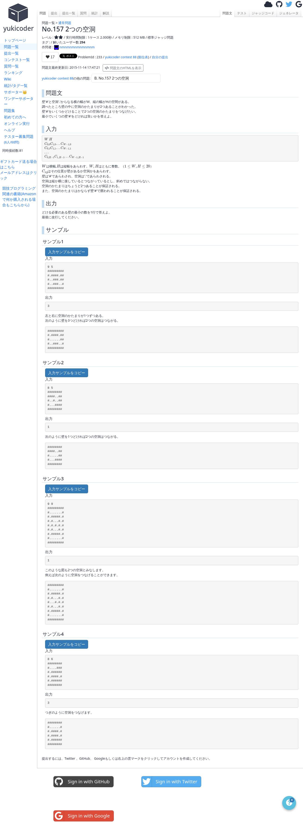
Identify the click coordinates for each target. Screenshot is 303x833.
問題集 (9, 110)
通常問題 (64, 23)
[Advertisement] (19, 277)
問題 (43, 13)
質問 (83, 13)
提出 (54, 13)
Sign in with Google (82, 816)
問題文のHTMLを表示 (123, 68)
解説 (106, 13)
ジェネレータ (289, 13)
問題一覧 (11, 46)
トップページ (15, 40)
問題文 (227, 13)
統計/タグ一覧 (16, 85)
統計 (94, 13)
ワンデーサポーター (19, 101)
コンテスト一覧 (17, 59)
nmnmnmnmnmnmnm (74, 47)
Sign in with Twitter (169, 781)
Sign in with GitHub (82, 781)
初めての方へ (15, 117)
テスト (242, 13)
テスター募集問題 (19, 139)
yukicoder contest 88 (120, 57)
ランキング (13, 72)
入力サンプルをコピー (66, 251)
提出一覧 (11, 53)
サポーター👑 (15, 92)
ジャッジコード (263, 13)
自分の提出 (160, 57)
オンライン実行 (17, 123)
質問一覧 (11, 66)
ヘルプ (9, 130)
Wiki (7, 79)
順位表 (143, 57)
